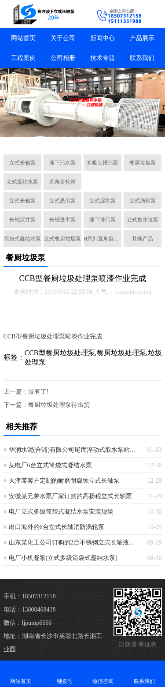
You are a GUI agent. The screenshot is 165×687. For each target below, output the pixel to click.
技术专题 (102, 58)
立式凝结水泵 (22, 182)
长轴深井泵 (22, 220)
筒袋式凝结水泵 (22, 239)
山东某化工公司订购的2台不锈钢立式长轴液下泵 (75, 542)
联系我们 (142, 58)
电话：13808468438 (30, 609)
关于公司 (63, 38)
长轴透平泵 (62, 220)
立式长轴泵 (22, 163)
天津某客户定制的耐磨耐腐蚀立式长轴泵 (64, 480)
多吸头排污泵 (102, 163)
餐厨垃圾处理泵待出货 (59, 405)
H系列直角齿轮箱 (102, 239)
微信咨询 (103, 673)
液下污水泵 (62, 163)
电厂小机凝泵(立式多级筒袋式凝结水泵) (63, 558)
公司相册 (63, 58)
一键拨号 (62, 673)
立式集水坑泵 (142, 220)
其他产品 (142, 239)
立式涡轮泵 (142, 201)
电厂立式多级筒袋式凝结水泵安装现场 (61, 511)
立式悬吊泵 (62, 201)
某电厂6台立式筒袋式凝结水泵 (50, 465)
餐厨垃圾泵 (142, 163)
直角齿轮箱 (62, 182)
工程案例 (23, 58)
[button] (40, 137)
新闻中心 (102, 38)
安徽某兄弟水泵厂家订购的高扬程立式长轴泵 (70, 496)
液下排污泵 (102, 220)
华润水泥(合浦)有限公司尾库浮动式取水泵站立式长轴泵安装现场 (75, 450)
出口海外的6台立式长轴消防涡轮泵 (56, 527)
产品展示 (142, 38)
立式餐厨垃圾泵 (62, 239)
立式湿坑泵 (102, 201)
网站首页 (23, 38)
